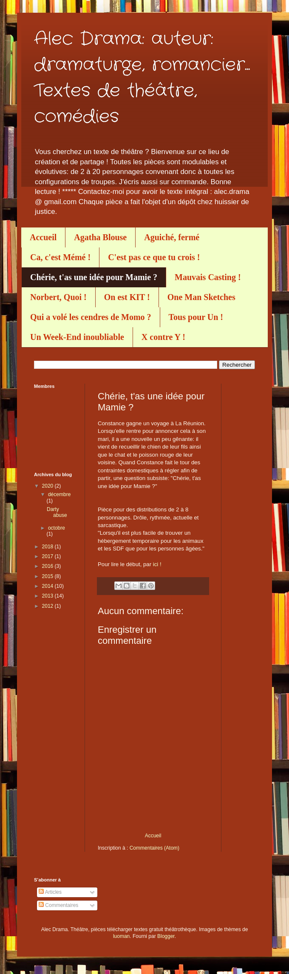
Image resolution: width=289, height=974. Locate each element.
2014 (48, 586)
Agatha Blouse (100, 237)
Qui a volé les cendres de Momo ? (90, 317)
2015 (48, 576)
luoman (121, 936)
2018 (48, 547)
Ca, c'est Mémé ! (60, 257)
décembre (59, 494)
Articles (50, 892)
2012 (48, 606)
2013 (48, 596)
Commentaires (58, 905)
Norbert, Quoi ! (58, 297)
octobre (56, 528)
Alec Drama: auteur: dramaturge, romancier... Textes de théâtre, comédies (142, 77)
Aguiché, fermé (171, 237)
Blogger (166, 936)
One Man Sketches (201, 297)
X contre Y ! (163, 337)
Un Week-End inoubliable (77, 337)
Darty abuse (57, 512)
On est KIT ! (127, 297)
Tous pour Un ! (196, 317)
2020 (48, 486)
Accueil (43, 237)
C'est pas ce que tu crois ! (154, 257)
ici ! (157, 564)
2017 (48, 556)
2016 (48, 566)
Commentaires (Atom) (154, 848)
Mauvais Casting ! (208, 277)
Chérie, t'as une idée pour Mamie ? (93, 277)
